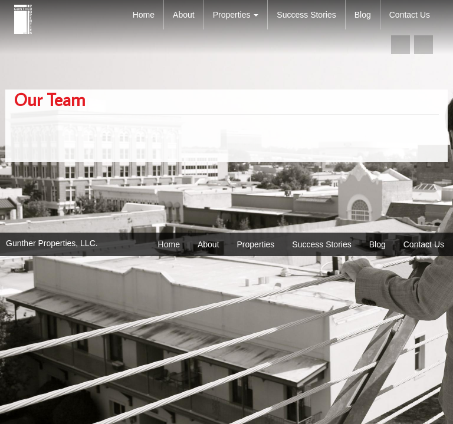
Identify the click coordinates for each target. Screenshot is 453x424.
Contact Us (409, 14)
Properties (236, 14)
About (184, 14)
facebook (400, 44)
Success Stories (306, 14)
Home (144, 14)
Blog (362, 14)
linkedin (423, 44)
